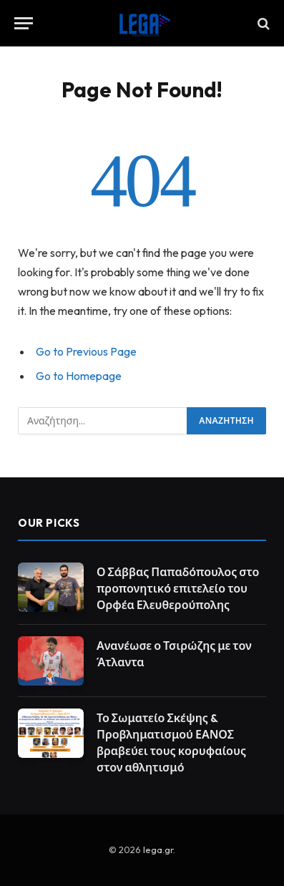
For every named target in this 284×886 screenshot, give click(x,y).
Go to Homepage (79, 376)
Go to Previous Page (86, 351)
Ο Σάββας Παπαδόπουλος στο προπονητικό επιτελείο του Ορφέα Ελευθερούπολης (178, 588)
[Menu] (23, 23)
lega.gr (158, 849)
